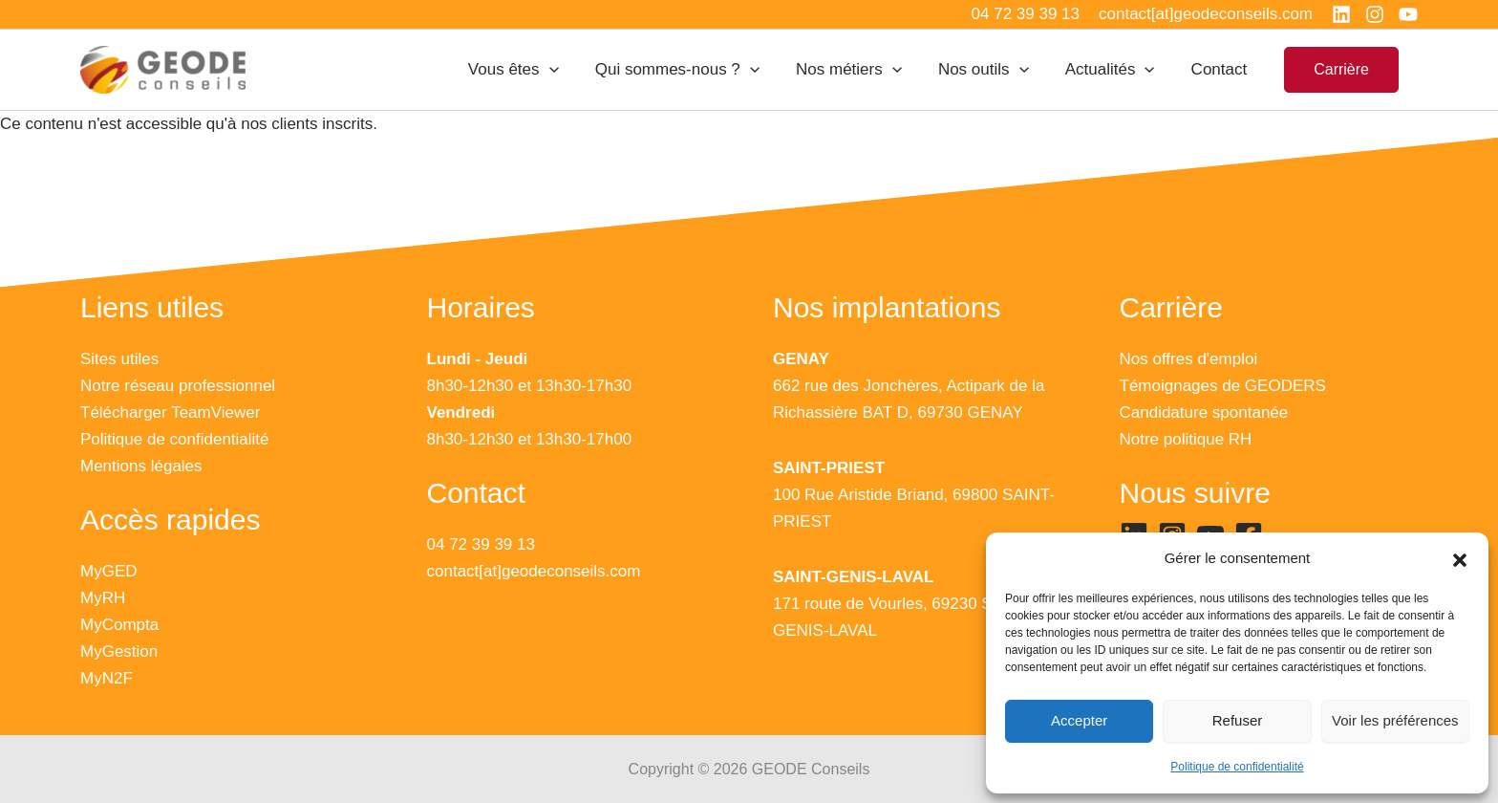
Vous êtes (534, 70)
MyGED (109, 571)
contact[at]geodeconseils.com (534, 571)
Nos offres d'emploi (1189, 359)
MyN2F (106, 678)
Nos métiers (862, 70)
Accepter (1079, 720)
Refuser (1237, 720)
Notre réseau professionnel (177, 386)
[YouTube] (1408, 14)
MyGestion (119, 651)
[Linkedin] (1341, 14)
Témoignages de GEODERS (1223, 386)
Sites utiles (119, 359)
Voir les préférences (1395, 720)
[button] (1459, 559)
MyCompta (119, 625)
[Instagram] (1374, 14)
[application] (570, 70)
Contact (1221, 69)
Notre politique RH (1186, 439)
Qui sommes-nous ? (694, 70)
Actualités (1116, 70)
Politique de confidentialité (1236, 766)
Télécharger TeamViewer (170, 412)
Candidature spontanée (1204, 412)
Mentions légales (141, 466)
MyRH (102, 598)
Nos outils (993, 70)
